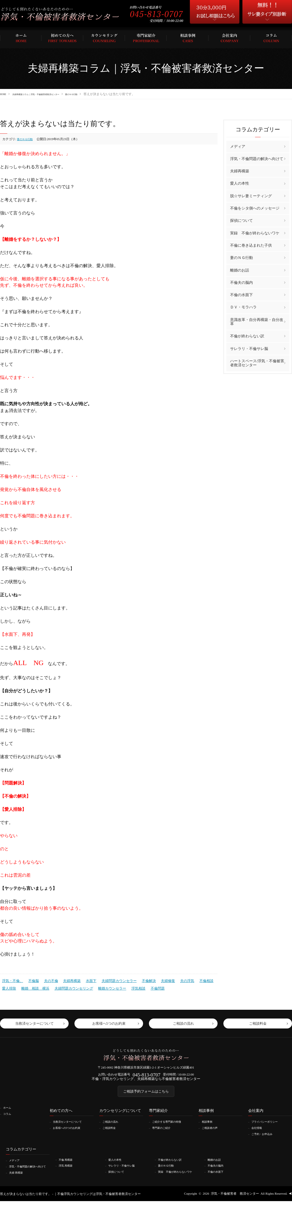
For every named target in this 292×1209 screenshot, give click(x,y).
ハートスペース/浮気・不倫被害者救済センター (257, 362)
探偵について (241, 220)
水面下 (85, 980)
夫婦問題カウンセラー (111, 980)
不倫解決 (139, 980)
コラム (9, 1118)
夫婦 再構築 (18, 1180)
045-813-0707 (146, 1075)
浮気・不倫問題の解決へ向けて (256, 158)
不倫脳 (31, 980)
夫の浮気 (175, 980)
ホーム (9, 1112)
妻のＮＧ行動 (104, 94)
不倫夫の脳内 (241, 282)
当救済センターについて (71, 1127)
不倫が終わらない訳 (247, 336)
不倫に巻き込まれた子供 (251, 245)
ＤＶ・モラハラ (243, 307)
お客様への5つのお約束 (71, 1132)
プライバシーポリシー (268, 1127)
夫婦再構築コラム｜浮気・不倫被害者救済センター (52, 94)
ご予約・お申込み (265, 1139)
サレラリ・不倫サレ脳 (249, 348)
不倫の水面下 (241, 294)
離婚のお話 (239, 270)
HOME (4, 94)
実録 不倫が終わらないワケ (254, 233)
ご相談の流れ (113, 1127)
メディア (237, 146)
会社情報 (258, 1132)
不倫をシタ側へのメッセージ (254, 208)
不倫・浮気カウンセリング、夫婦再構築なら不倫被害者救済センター (146, 1081)
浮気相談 (128, 986)
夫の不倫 (47, 980)
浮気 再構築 (68, 1170)
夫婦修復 (157, 980)
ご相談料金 (111, 1132)
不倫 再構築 (68, 1164)
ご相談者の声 (212, 1132)
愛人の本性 (239, 183)
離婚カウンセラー (104, 986)
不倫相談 (193, 980)
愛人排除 (8, 986)
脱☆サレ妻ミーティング (251, 195)
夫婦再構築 (67, 980)
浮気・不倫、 (11, 980)
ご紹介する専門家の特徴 (170, 1127)
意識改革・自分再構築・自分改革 (256, 321)
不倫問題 (146, 986)
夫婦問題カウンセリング (68, 986)
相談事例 (209, 1127)
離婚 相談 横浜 (33, 986)
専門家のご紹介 (164, 1132)
